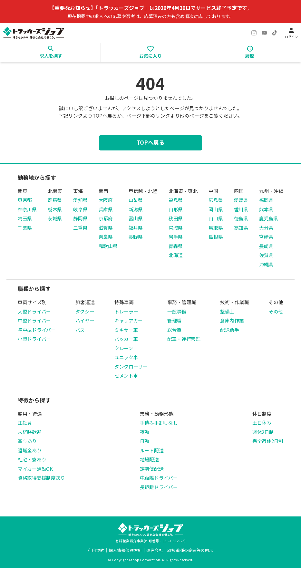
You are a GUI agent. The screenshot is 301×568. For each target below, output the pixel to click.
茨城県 (55, 218)
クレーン (123, 348)
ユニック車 (126, 357)
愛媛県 (241, 200)
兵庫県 (106, 209)
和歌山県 (108, 246)
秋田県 (176, 218)
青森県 (176, 246)
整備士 (227, 311)
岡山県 (216, 209)
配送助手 (229, 329)
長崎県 (266, 246)
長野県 (136, 236)
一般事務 (176, 311)
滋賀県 (106, 227)
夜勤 (144, 431)
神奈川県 (27, 209)
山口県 (216, 218)
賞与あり (27, 441)
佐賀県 (266, 255)
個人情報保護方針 (125, 550)
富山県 (136, 218)
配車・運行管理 (183, 338)
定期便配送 (152, 468)
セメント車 (126, 375)
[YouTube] (264, 32)
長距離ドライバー (159, 487)
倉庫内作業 (232, 320)
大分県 (266, 227)
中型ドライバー (34, 320)
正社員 (25, 422)
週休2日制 (263, 431)
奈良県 (106, 236)
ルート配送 (152, 450)
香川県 (241, 209)
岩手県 (176, 236)
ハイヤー (84, 320)
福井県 (136, 227)
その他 (276, 311)
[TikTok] (274, 32)
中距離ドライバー (159, 477)
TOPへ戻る (150, 142)
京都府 (106, 218)
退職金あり (30, 450)
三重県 (80, 227)
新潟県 (136, 209)
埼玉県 (25, 218)
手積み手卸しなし (159, 422)
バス (80, 329)
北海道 (176, 255)
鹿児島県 (268, 218)
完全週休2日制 (267, 441)
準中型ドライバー (37, 329)
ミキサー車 (126, 329)
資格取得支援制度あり (41, 477)
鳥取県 (216, 227)
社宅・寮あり (32, 459)
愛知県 (80, 200)
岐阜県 (80, 209)
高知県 (241, 227)
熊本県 (266, 209)
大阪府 (106, 200)
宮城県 (176, 227)
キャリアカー (128, 320)
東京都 (25, 200)
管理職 (174, 320)
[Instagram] (254, 32)
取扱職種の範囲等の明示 (190, 550)
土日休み (261, 422)
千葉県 (25, 227)
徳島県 (241, 218)
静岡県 (80, 218)
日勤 (144, 441)
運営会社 (154, 550)
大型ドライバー (34, 311)
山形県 (176, 209)
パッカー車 (126, 338)
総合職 (174, 329)
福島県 (176, 200)
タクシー (84, 311)
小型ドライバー (34, 338)
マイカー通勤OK (35, 468)
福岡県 (266, 200)
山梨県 (136, 200)
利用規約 (96, 550)
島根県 (216, 236)
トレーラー (126, 311)
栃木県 (55, 209)
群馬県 (55, 200)
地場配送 (149, 459)
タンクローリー (131, 366)
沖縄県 (266, 264)
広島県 (216, 200)
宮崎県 (266, 236)
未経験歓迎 (30, 431)
